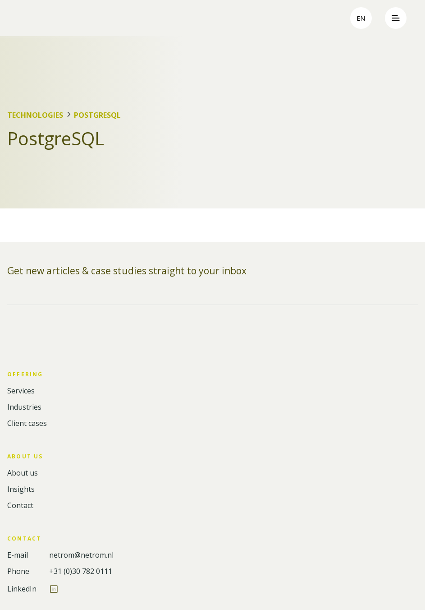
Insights (21, 489)
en (360, 18)
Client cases (27, 423)
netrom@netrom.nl (81, 555)
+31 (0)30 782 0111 (80, 571)
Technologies (35, 115)
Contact (20, 505)
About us (22, 473)
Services (21, 391)
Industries (24, 407)
